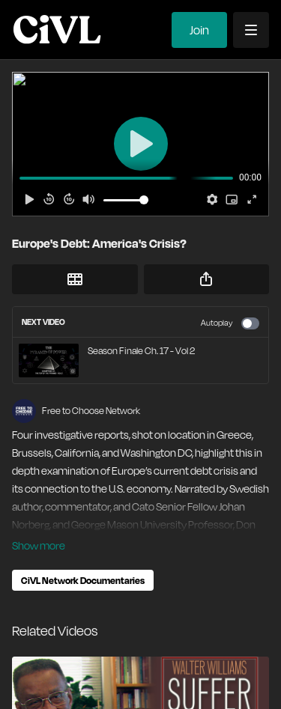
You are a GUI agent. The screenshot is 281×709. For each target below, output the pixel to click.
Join (199, 29)
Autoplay (230, 323)
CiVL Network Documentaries (83, 580)
